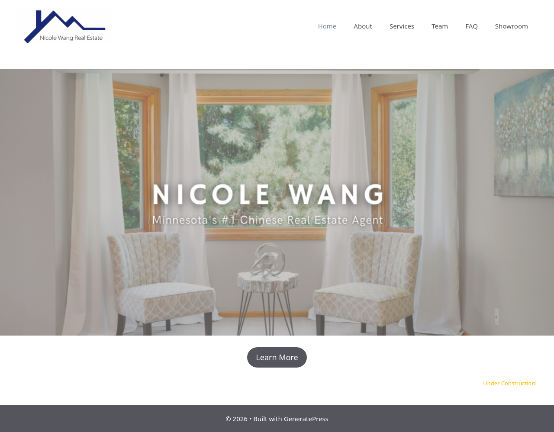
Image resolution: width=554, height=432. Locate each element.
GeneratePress (306, 418)
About (363, 26)
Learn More (277, 357)
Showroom (511, 26)
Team (440, 26)
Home (327, 26)
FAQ (471, 26)
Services (402, 26)
